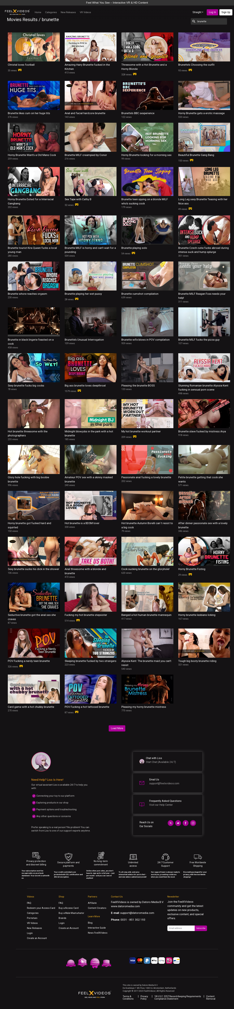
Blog (90, 922)
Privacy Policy (144, 997)
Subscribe (200, 928)
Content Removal (210, 997)
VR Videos (85, 12)
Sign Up (225, 12)
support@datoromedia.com (137, 912)
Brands (62, 918)
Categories (51, 12)
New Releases (68, 12)
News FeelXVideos (97, 933)
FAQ (29, 903)
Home (38, 12)
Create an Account (37, 938)
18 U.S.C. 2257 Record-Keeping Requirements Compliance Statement (177, 997)
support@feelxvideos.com (164, 783)
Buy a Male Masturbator (71, 913)
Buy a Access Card (68, 908)
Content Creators (97, 908)
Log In (212, 12)
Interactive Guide (97, 927)
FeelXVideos (185, 901)
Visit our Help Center (161, 804)
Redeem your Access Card (41, 908)
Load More (117, 728)
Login (30, 933)
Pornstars (32, 918)
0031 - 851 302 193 (133, 919)
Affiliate (92, 903)
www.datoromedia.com (125, 906)
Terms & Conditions (128, 997)
